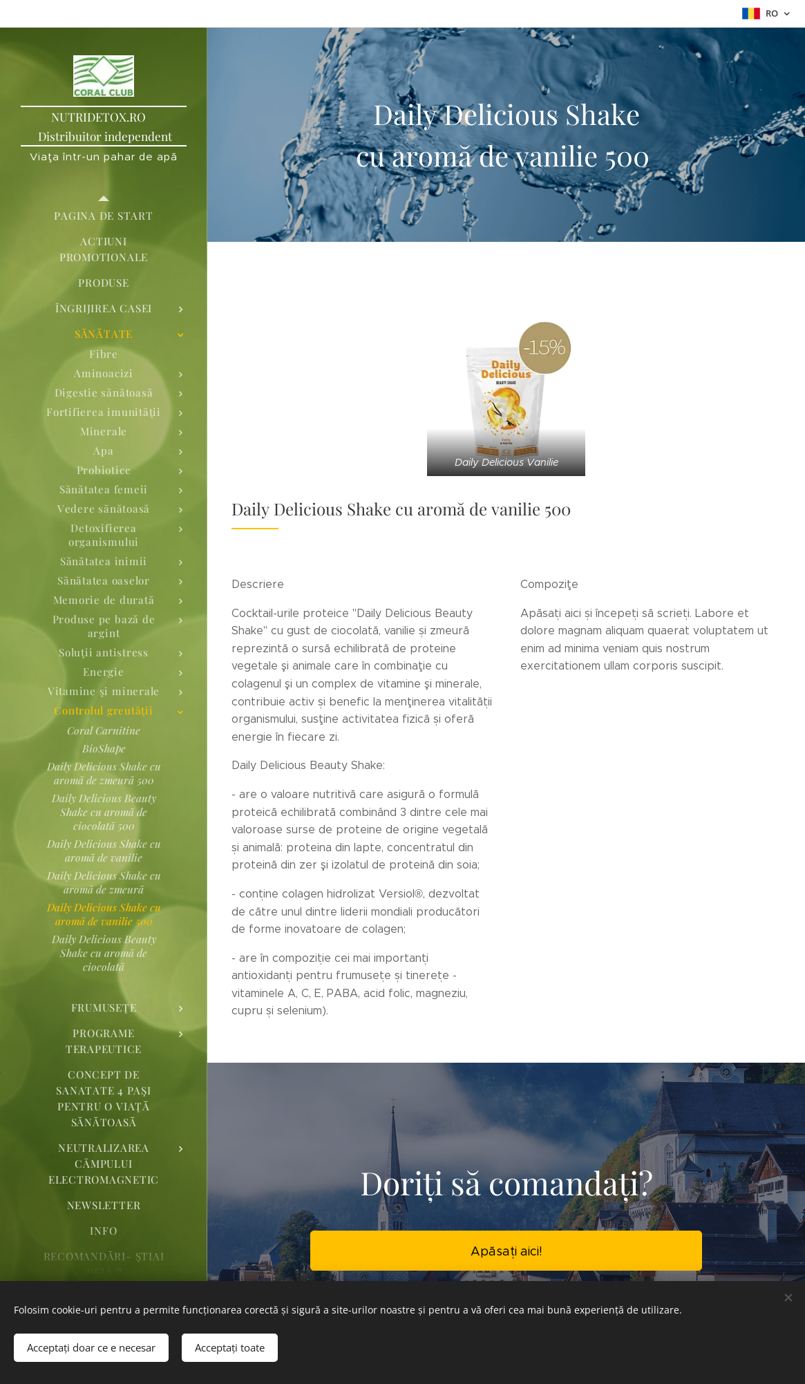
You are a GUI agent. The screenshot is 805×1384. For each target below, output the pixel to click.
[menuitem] (103, 216)
